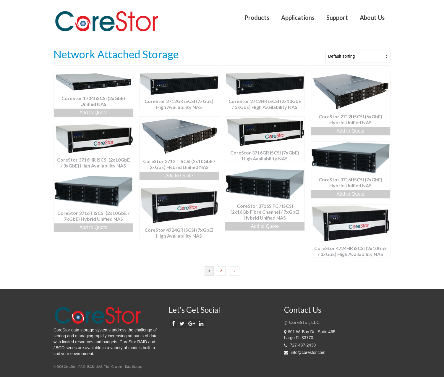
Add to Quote (93, 112)
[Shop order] (357, 56)
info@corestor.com (304, 352)
